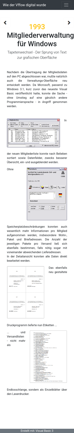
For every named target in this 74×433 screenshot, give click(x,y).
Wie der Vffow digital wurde (24, 5)
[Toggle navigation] (66, 5)
